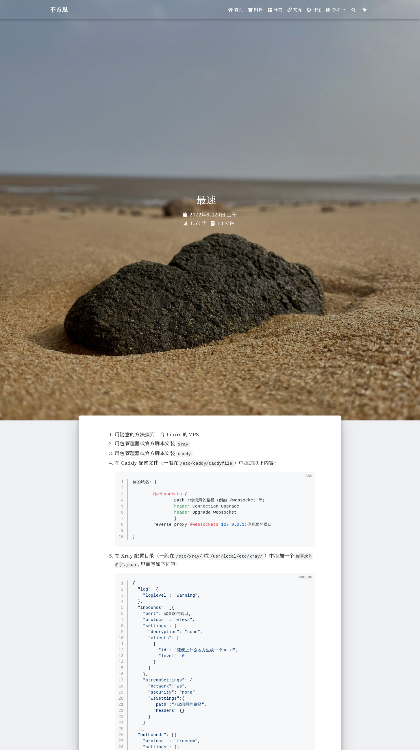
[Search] (353, 9)
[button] (336, 9)
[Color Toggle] (364, 9)
